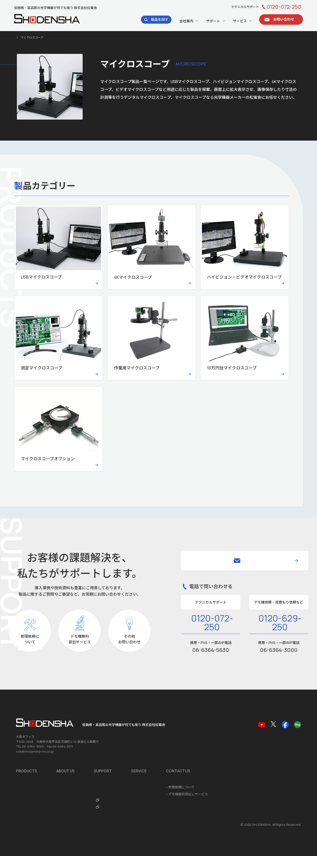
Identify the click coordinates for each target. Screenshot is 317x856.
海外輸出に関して (213, 801)
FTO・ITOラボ (139, 808)
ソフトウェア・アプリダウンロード (154, 780)
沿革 (59, 787)
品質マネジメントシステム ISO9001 (82, 794)
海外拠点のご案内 (69, 801)
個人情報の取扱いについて (33, 825)
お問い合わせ (262, 780)
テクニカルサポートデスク (148, 794)
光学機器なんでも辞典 (144, 801)
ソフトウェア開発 (213, 787)
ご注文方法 (208, 808)
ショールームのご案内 (216, 780)
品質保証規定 (138, 787)
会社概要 (62, 780)
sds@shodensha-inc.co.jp (35, 751)
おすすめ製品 (26, 787)
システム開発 (210, 794)
